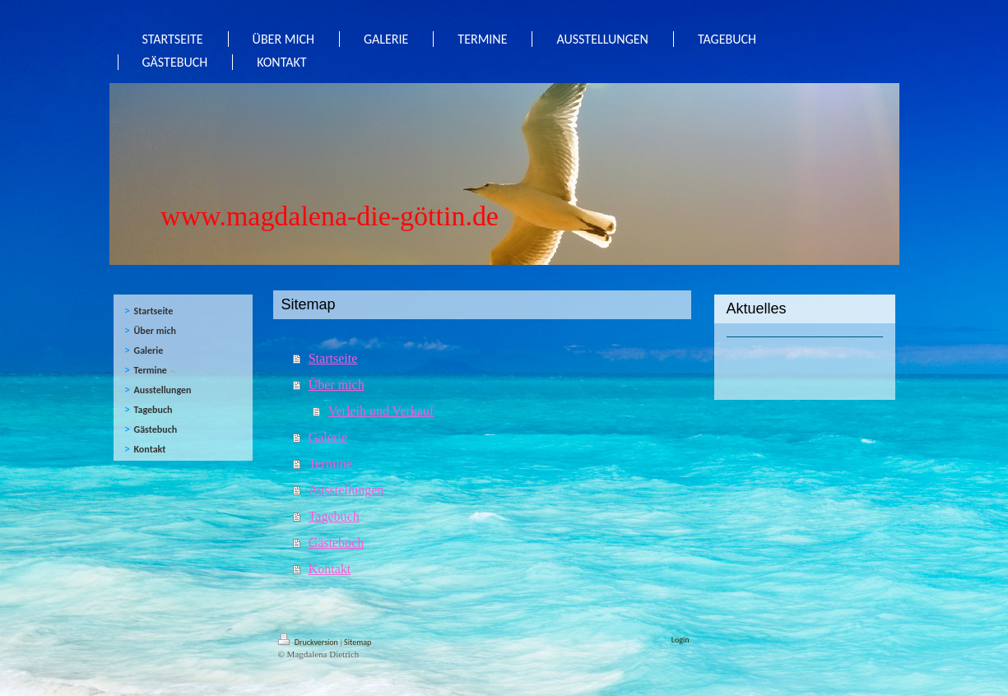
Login (680, 639)
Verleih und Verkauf (381, 411)
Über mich (337, 385)
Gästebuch (337, 543)
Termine (330, 464)
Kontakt (330, 569)
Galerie (328, 437)
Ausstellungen (346, 490)
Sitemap (357, 642)
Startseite (333, 358)
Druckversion (309, 642)
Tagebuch (334, 516)
